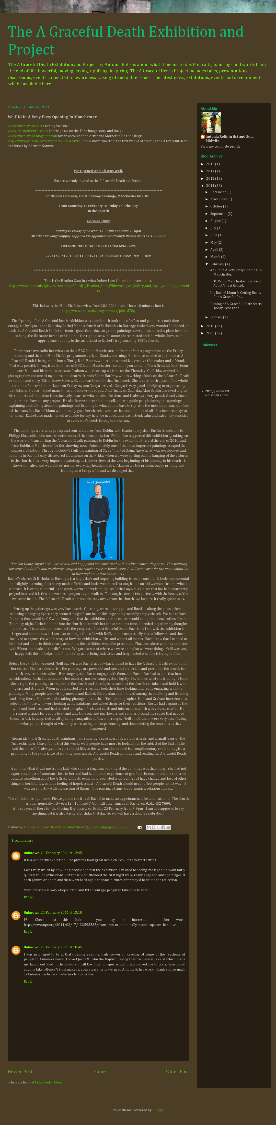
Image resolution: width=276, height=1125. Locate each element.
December (218, 192)
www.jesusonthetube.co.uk (28, 131)
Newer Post (20, 1071)
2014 (210, 171)
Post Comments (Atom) (45, 1082)
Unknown (31, 853)
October (216, 206)
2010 (210, 326)
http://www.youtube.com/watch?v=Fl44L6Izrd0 (45, 141)
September (219, 214)
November (218, 199)
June (214, 235)
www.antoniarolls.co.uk (26, 126)
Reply (28, 897)
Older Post (177, 1071)
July (213, 228)
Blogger (158, 1110)
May (214, 242)
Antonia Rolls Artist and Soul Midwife (230, 138)
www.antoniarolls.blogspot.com (32, 136)
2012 (210, 178)
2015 (210, 164)
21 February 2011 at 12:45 (61, 853)
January (216, 317)
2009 (210, 333)
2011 (210, 186)
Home (99, 1071)
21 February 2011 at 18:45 (61, 947)
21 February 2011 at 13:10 (61, 912)
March (215, 257)
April (214, 250)
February (217, 264)
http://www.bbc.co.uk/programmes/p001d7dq (98, 311)
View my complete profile (220, 146)
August (216, 221)
